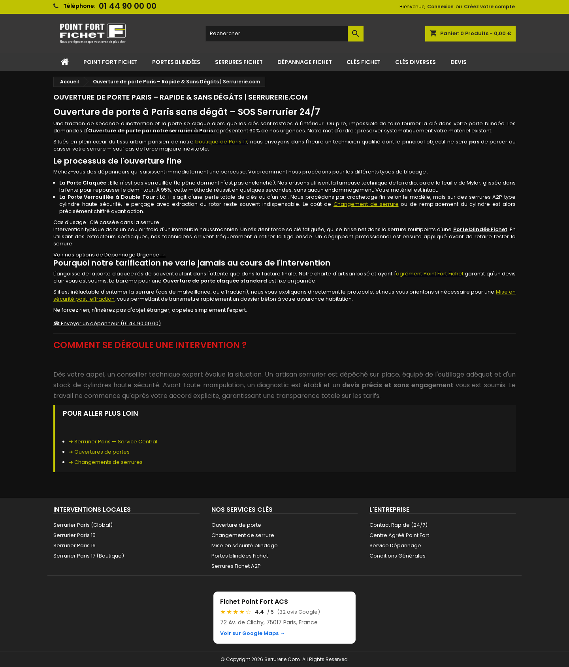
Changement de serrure (366, 204)
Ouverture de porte (236, 525)
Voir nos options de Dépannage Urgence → (109, 254)
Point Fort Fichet (110, 62)
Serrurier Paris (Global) (83, 525)
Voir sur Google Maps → (252, 633)
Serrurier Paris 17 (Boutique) (88, 556)
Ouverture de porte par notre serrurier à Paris (150, 130)
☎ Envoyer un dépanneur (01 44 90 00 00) (107, 323)
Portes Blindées (176, 62)
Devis (458, 62)
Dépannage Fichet (304, 62)
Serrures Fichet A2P (236, 566)
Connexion (440, 6)
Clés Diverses (415, 62)
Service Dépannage (395, 545)
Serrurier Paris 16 (74, 545)
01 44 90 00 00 (127, 5)
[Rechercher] (284, 33)
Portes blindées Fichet (239, 556)
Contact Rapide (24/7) (398, 525)
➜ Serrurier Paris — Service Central (113, 441)
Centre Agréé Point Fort (399, 535)
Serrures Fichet (239, 62)
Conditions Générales (397, 556)
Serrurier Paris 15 (74, 535)
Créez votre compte (489, 6)
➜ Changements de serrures (106, 462)
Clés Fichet (364, 62)
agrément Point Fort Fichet (429, 273)
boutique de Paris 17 (221, 141)
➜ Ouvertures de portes (99, 452)
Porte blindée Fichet (480, 229)
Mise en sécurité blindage (244, 545)
